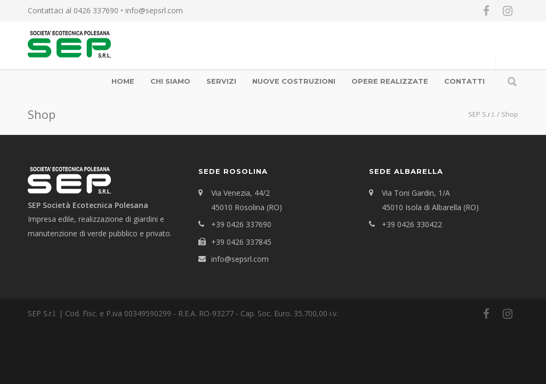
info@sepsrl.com (154, 10)
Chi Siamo (170, 81)
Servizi (221, 81)
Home (122, 81)
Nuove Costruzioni (293, 81)
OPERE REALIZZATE (389, 81)
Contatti (464, 81)
